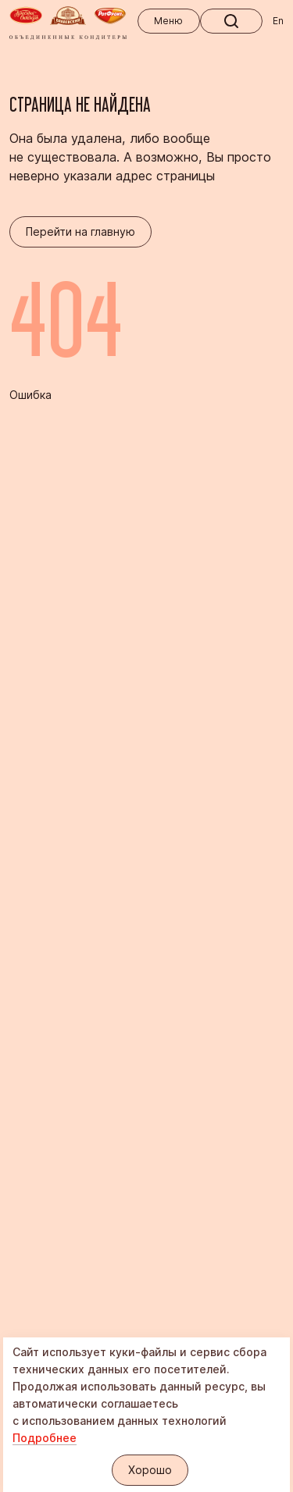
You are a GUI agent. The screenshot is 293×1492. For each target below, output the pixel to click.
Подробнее (45, 1437)
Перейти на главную (80, 231)
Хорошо (150, 1469)
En (278, 21)
